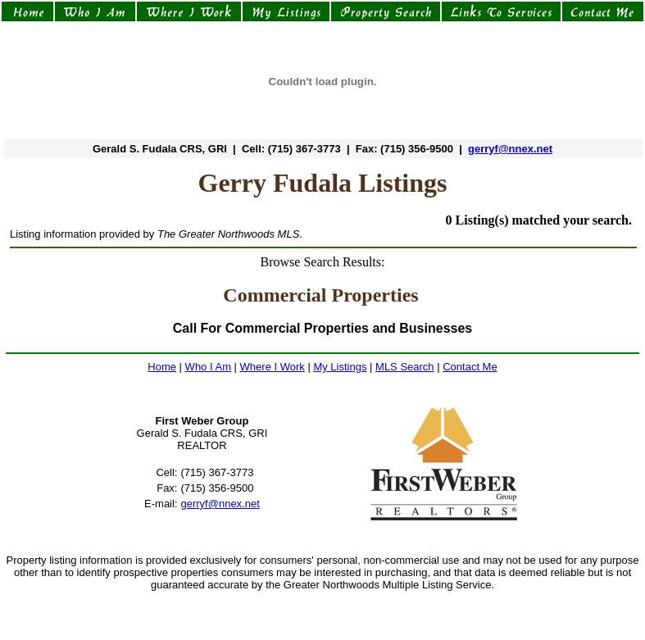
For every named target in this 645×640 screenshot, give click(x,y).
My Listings (339, 367)
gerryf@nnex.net (510, 149)
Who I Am (208, 367)
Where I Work (272, 367)
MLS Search (404, 367)
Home (162, 367)
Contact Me (470, 367)
